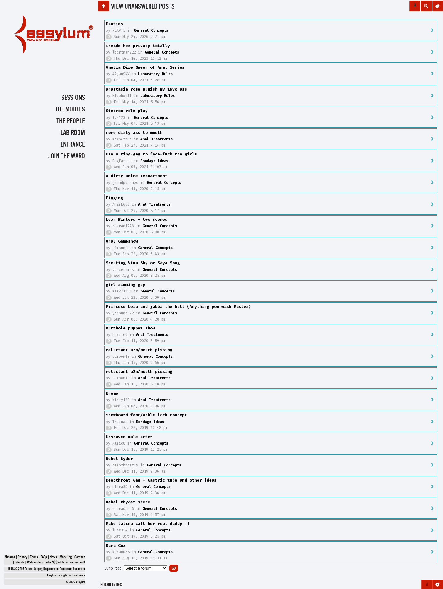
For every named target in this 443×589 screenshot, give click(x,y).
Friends (19, 562)
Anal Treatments (156, 139)
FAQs (44, 557)
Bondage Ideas (154, 161)
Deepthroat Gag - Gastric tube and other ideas (161, 480)
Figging (114, 198)
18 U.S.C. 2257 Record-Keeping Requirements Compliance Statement (46, 569)
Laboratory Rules (155, 74)
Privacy (22, 557)
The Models (70, 109)
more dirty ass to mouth (134, 132)
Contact (79, 557)
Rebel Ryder (119, 458)
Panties (114, 24)
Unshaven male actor (129, 436)
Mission (10, 557)
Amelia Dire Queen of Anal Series (145, 67)
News (53, 557)
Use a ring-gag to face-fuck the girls (151, 154)
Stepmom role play (127, 110)
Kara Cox (116, 545)
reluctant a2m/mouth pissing (139, 350)
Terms (34, 557)
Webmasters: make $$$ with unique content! (56, 562)
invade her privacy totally (138, 45)
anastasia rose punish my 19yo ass (146, 89)
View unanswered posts (142, 6)
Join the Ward (66, 156)
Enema (112, 393)
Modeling (66, 557)
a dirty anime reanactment (136, 176)
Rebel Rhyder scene (128, 502)
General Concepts (151, 30)
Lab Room (72, 133)
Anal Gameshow (122, 241)
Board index (111, 585)
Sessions (73, 98)
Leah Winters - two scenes (136, 219)
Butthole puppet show (130, 328)
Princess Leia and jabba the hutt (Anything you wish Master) (178, 306)
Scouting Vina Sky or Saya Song (143, 262)
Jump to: (113, 568)
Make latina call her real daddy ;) (148, 523)
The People (70, 121)
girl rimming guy (125, 284)
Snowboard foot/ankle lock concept (146, 415)
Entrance (72, 144)
